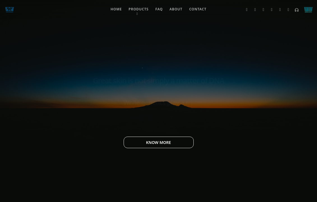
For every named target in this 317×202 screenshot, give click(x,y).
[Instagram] (261, 10)
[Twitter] (244, 10)
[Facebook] (253, 10)
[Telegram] (286, 10)
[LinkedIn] (269, 10)
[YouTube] (278, 10)
